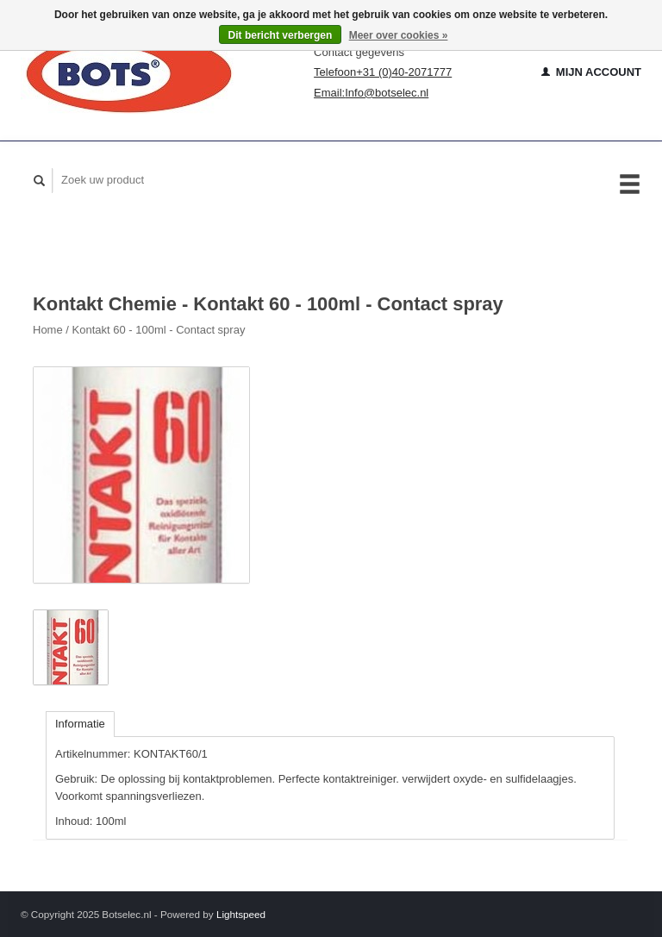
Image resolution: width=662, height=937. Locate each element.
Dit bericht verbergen (280, 35)
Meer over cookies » (398, 35)
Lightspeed (240, 914)
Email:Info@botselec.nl (371, 92)
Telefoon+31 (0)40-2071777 (383, 72)
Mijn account (591, 72)
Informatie (80, 723)
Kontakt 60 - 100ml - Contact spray (159, 329)
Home (48, 329)
